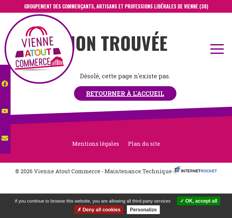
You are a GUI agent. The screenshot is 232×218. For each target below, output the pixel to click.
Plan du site (144, 143)
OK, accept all (198, 200)
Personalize (143, 209)
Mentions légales (95, 143)
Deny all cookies (99, 209)
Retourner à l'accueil (125, 93)
